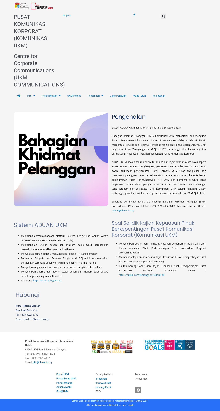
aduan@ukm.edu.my (123, 210)
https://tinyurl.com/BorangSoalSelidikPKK (141, 274)
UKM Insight (74, 95)
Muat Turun (139, 95)
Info (31, 96)
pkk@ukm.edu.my (43, 362)
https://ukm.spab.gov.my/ (47, 280)
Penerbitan (95, 96)
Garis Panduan (118, 95)
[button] (163, 16)
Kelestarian (159, 95)
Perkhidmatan (51, 96)
